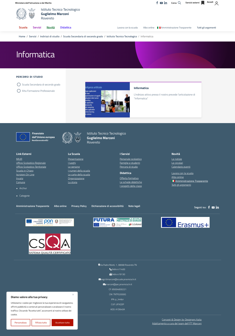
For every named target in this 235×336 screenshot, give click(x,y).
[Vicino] (74, 294)
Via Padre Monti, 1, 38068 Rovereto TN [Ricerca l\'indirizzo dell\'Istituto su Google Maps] (118, 265)
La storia (72, 182)
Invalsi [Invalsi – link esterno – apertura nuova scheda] (19, 178)
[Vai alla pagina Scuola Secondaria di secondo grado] (83, 36)
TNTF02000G (119, 294)
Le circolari (177, 163)
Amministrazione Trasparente (32, 206)
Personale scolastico (131, 159)
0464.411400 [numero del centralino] (118, 269)
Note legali (134, 206)
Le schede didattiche (131, 182)
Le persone (74, 167)
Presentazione (75, 159)
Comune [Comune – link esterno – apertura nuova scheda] (20, 182)
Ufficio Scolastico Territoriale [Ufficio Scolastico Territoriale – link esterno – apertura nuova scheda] (31, 167)
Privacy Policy (79, 206)
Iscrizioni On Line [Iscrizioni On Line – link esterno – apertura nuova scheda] (25, 174)
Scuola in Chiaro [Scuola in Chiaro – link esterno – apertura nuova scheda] (24, 171)
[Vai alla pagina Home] (22, 36)
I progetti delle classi (131, 186)
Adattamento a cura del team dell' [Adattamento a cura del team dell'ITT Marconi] (176, 323)
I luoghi (72, 163)
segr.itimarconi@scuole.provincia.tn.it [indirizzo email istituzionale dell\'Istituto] (118, 279)
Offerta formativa (129, 178)
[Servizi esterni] (195, 3)
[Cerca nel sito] (176, 3)
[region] (42, 311)
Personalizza (21, 322)
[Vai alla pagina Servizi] (32, 36)
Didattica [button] (65, 27)
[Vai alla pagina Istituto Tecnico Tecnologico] (122, 36)
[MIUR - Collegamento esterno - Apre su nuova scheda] (33, 3)
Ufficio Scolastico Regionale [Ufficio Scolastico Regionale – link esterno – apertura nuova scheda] (31, 163)
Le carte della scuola (79, 174)
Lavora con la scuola (127, 27)
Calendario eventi (181, 167)
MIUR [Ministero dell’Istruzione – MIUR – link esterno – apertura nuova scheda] (19, 159)
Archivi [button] (23, 188)
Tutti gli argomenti (206, 27)
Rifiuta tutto (41, 322)
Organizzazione (76, 178)
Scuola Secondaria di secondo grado (41, 84)
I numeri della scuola (79, 171)
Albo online (148, 27)
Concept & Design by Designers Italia (181, 319)
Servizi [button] (37, 27)
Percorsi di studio (129, 167)
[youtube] (161, 2)
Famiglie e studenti (130, 163)
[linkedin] (165, 2)
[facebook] (157, 2)
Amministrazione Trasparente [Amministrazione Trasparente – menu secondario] (176, 27)
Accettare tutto (62, 322)
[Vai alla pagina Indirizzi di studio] (49, 36)
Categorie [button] (24, 195)
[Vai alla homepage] (26, 14)
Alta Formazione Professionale (38, 91)
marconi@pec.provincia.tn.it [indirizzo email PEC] (119, 284)
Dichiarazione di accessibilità (107, 206)
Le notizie (177, 159)
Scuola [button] (23, 27)
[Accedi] (213, 2)
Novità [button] (51, 27)
